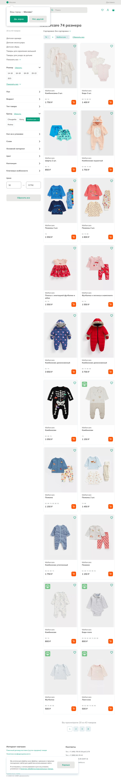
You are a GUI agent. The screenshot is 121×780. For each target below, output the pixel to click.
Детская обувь (12, 47)
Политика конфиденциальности (18, 754)
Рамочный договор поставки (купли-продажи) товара (26, 750)
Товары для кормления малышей (21, 51)
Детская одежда (13, 38)
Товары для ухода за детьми (19, 55)
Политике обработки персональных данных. (36, 769)
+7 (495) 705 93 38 (76, 752)
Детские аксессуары (15, 42)
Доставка (110, 2)
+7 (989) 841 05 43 (76, 755)
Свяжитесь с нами (13, 773)
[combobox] (68, 10)
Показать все (13, 59)
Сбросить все (78, 37)
